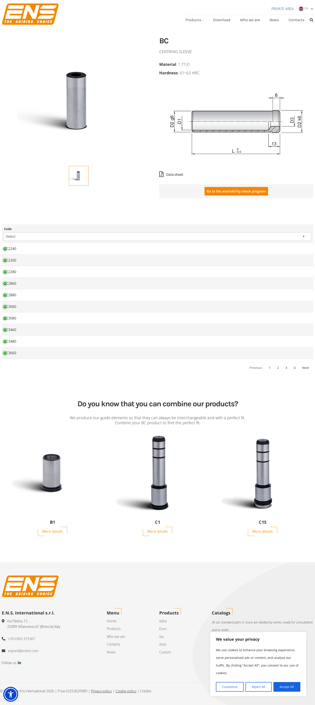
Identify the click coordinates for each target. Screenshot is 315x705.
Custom (165, 652)
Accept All (287, 687)
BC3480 (10, 341)
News (274, 19)
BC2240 (10, 248)
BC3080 (10, 318)
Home (111, 621)
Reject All (258, 687)
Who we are (250, 19)
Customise (230, 687)
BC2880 (10, 295)
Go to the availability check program (236, 191)
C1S (262, 522)
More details (52, 531)
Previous (256, 368)
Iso (161, 636)
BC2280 (10, 272)
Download (221, 19)
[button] (10, 694)
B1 (52, 522)
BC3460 (10, 330)
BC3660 (10, 353)
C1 (157, 522)
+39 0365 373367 (21, 638)
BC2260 (10, 260)
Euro (162, 628)
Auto (162, 644)
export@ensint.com (23, 651)
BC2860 (10, 283)
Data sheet (171, 174)
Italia (162, 621)
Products (193, 19)
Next (305, 368)
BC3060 (10, 306)
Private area (282, 8)
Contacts (296, 19)
